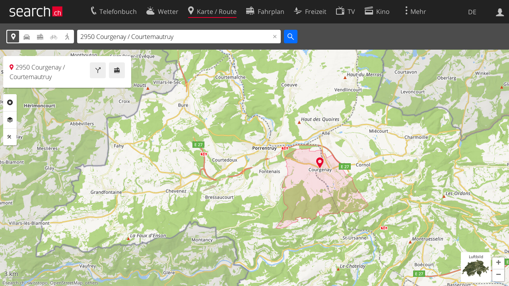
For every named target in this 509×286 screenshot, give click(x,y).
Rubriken (10, 102)
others (91, 283)
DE (472, 12)
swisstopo (37, 283)
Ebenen (10, 120)
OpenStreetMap (66, 283)
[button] (498, 263)
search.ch (15, 283)
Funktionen (10, 137)
